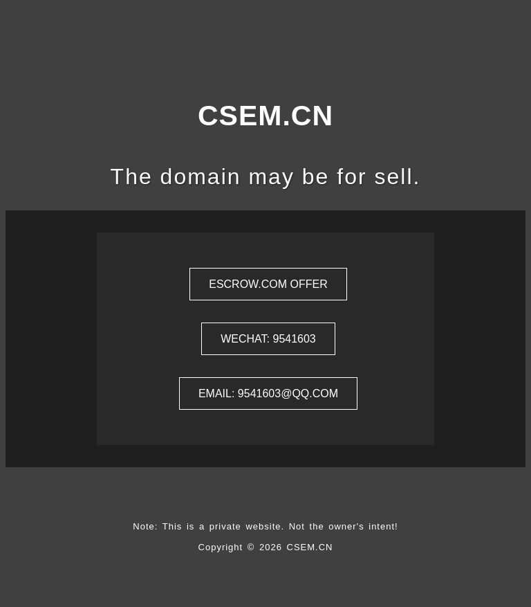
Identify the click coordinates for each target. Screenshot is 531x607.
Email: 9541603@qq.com (268, 393)
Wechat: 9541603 (268, 339)
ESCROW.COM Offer (268, 284)
